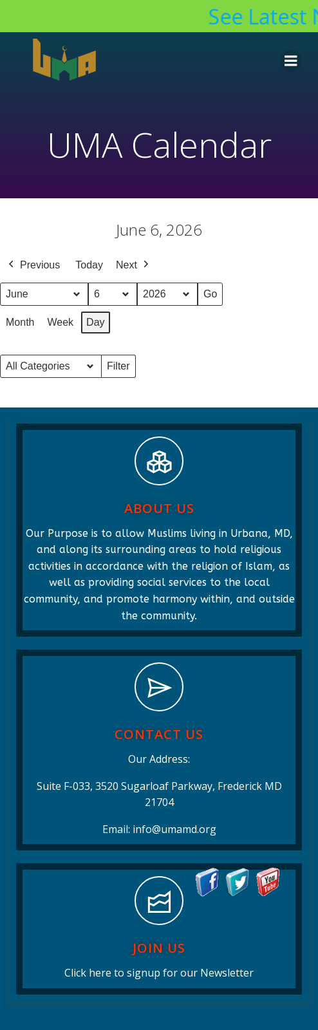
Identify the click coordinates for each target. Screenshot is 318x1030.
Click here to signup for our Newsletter (159, 973)
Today (89, 264)
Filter (121, 369)
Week (60, 322)
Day (95, 322)
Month (20, 322)
